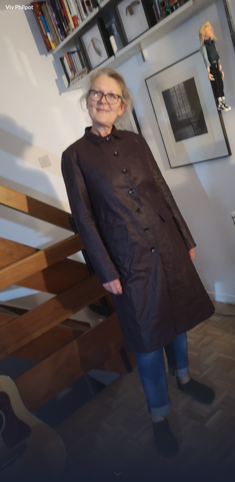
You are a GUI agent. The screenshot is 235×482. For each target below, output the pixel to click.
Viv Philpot (19, 7)
